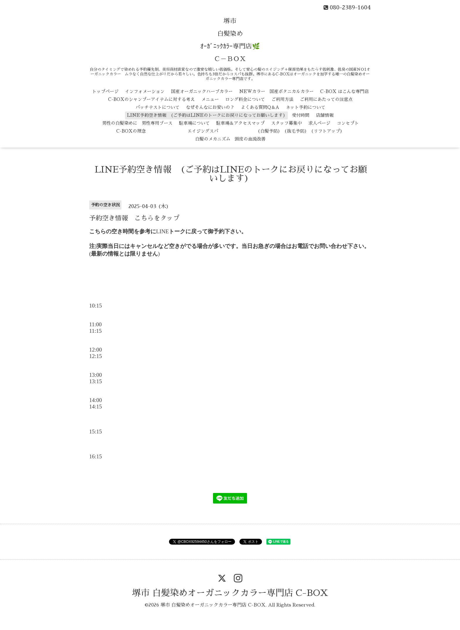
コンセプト (348, 123)
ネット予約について (305, 107)
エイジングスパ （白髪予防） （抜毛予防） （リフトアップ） (248, 131)
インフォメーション (145, 91)
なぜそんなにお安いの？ (210, 107)
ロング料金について (245, 99)
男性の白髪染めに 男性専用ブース (137, 123)
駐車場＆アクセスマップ (240, 123)
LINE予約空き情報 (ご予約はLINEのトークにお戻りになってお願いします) (206, 115)
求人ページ (319, 123)
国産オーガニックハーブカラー (202, 91)
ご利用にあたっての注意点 (326, 99)
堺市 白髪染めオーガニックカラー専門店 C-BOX (230, 593)
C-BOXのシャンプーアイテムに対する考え (151, 99)
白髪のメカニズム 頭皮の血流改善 (230, 139)
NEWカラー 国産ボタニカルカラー (276, 91)
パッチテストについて (158, 107)
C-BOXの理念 (131, 131)
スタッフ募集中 (286, 123)
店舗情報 (325, 115)
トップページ (105, 91)
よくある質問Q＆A (260, 107)
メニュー (210, 99)
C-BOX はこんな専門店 (344, 91)
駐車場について (194, 123)
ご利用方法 (282, 99)
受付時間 (301, 115)
